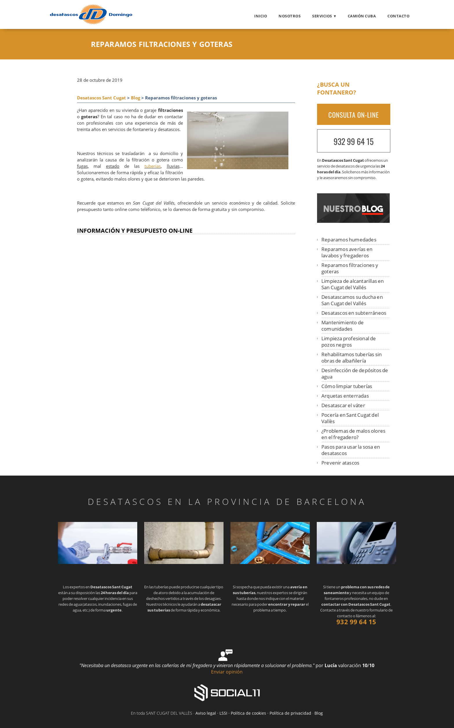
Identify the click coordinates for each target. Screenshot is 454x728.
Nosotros (290, 16)
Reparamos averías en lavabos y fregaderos (346, 252)
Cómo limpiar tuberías (346, 386)
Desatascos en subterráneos (353, 313)
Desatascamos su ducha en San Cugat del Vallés (352, 300)
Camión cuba (362, 16)
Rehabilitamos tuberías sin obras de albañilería (351, 357)
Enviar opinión (227, 672)
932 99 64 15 (354, 141)
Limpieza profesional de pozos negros (348, 341)
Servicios (322, 16)
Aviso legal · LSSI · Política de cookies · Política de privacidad (253, 713)
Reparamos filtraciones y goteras (349, 268)
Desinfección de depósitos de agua (354, 373)
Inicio (260, 16)
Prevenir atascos (340, 462)
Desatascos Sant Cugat (101, 98)
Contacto (398, 16)
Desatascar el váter (343, 405)
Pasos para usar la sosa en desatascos (350, 449)
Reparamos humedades (348, 239)
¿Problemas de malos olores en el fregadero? (353, 434)
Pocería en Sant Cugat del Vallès (350, 418)
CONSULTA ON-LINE (353, 115)
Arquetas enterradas (345, 395)
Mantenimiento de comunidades (342, 325)
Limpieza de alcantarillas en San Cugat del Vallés (352, 284)
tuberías (152, 166)
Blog (135, 98)
